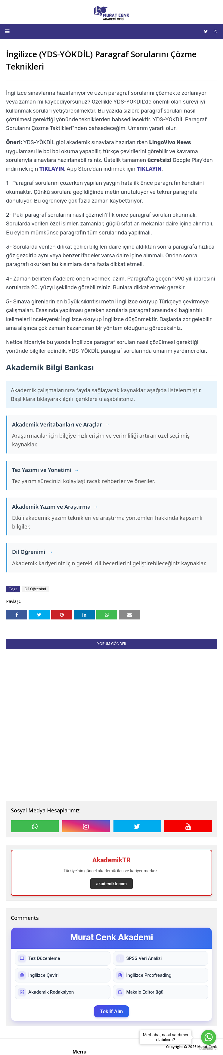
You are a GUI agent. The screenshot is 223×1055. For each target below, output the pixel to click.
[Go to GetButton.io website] (208, 1049)
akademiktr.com (111, 883)
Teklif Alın (111, 1011)
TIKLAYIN (51, 169)
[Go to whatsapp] (208, 1037)
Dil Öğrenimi (35, 588)
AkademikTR (111, 860)
